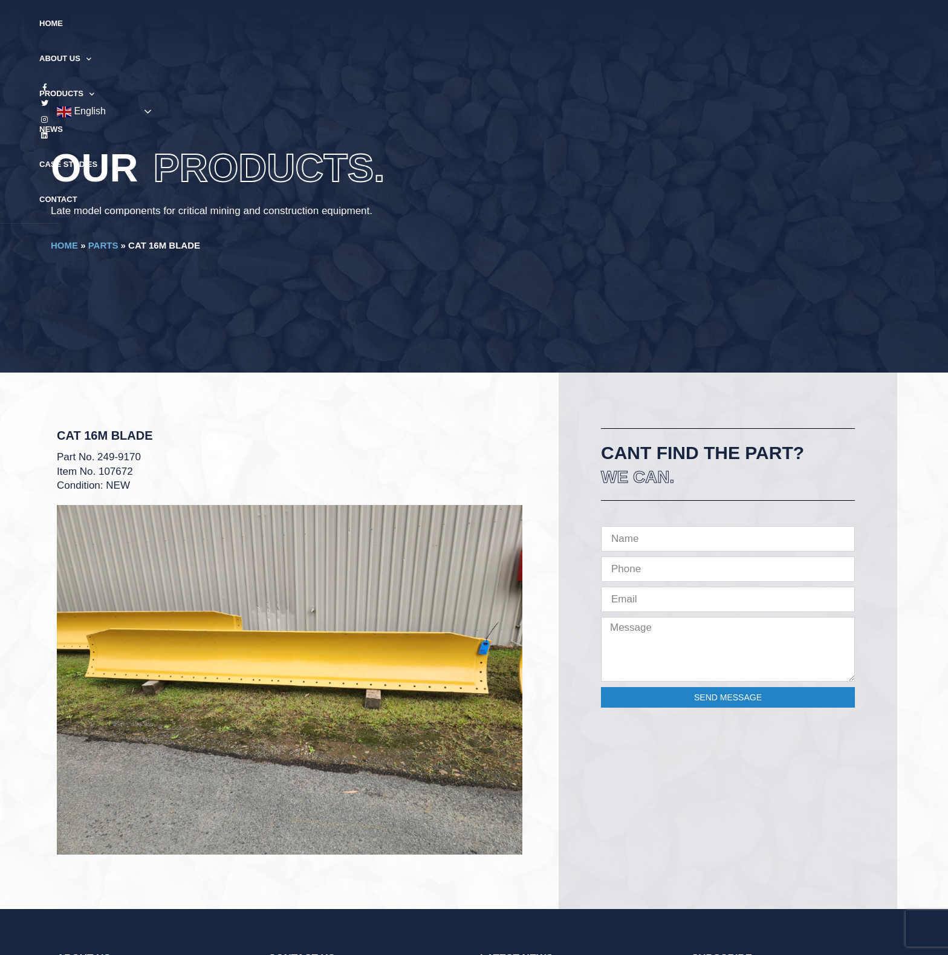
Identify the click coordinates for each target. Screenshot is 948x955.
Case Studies (549, 23)
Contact (615, 23)
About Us (361, 24)
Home (305, 23)
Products (432, 24)
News (490, 23)
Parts (103, 245)
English (816, 24)
